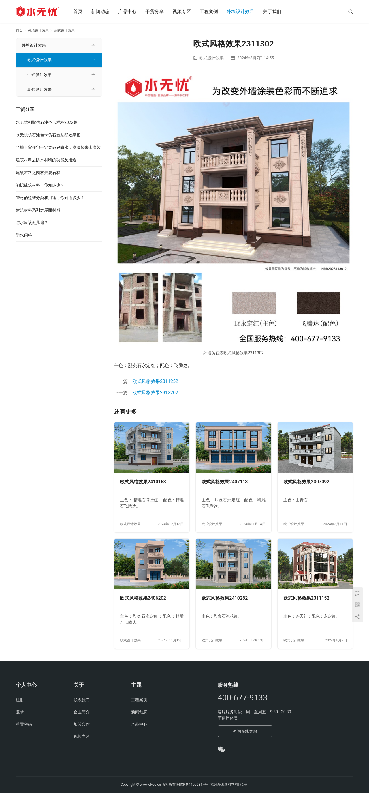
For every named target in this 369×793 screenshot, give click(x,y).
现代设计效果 (39, 89)
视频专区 (181, 11)
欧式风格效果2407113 (225, 482)
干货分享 (154, 11)
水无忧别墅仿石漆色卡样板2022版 (46, 122)
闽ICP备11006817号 (192, 785)
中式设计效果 (39, 74)
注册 (20, 699)
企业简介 (82, 712)
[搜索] (350, 11)
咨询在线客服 (245, 731)
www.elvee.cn (150, 785)
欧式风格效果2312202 (155, 392)
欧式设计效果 (211, 58)
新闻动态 (100, 11)
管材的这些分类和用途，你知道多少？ (50, 197)
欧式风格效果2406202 (143, 598)
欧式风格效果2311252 (155, 381)
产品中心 (127, 11)
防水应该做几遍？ (32, 222)
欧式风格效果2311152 (306, 598)
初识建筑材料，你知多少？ (40, 185)
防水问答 (24, 235)
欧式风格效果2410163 (143, 482)
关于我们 (272, 11)
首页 (77, 11)
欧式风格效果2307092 (306, 482)
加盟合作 (82, 724)
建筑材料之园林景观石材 (38, 172)
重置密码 (24, 724)
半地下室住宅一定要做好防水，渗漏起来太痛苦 (58, 147)
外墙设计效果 (240, 11)
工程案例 (208, 11)
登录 (20, 712)
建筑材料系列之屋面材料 (38, 210)
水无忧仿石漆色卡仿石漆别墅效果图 (48, 135)
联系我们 (82, 699)
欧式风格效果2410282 (225, 598)
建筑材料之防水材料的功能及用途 (46, 160)
